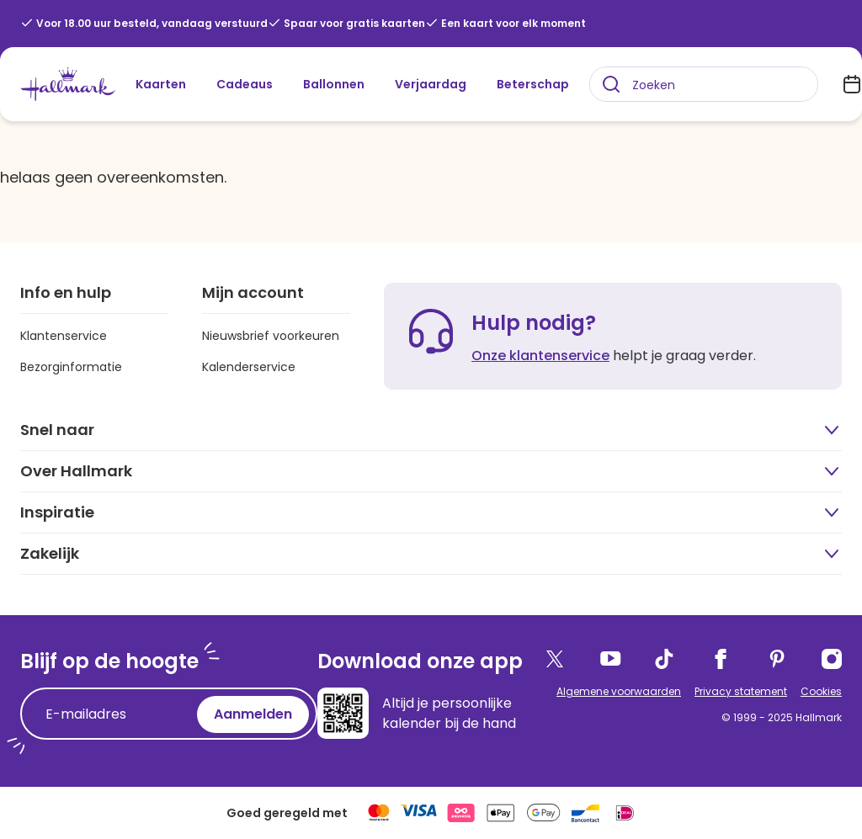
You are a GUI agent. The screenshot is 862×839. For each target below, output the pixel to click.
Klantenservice (63, 335)
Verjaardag (430, 84)
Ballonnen (333, 84)
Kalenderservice (248, 366)
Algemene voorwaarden (618, 691)
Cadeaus (244, 84)
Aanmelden (253, 714)
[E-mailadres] (113, 714)
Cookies (821, 691)
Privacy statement (740, 691)
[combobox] (703, 84)
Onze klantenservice (540, 355)
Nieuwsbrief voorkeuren (270, 335)
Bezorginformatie (71, 366)
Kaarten (161, 84)
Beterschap (533, 84)
